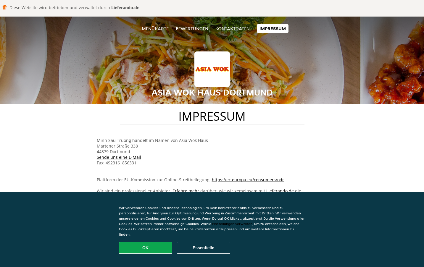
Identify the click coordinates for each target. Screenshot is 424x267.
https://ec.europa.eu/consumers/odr (248, 179)
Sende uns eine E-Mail (119, 157)
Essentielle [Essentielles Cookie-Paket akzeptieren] (203, 247)
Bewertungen (192, 28)
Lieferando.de (280, 191)
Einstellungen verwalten (232, 223)
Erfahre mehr (185, 191)
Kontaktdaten (232, 28)
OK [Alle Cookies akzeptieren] (145, 247)
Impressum (272, 28)
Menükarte (155, 28)
